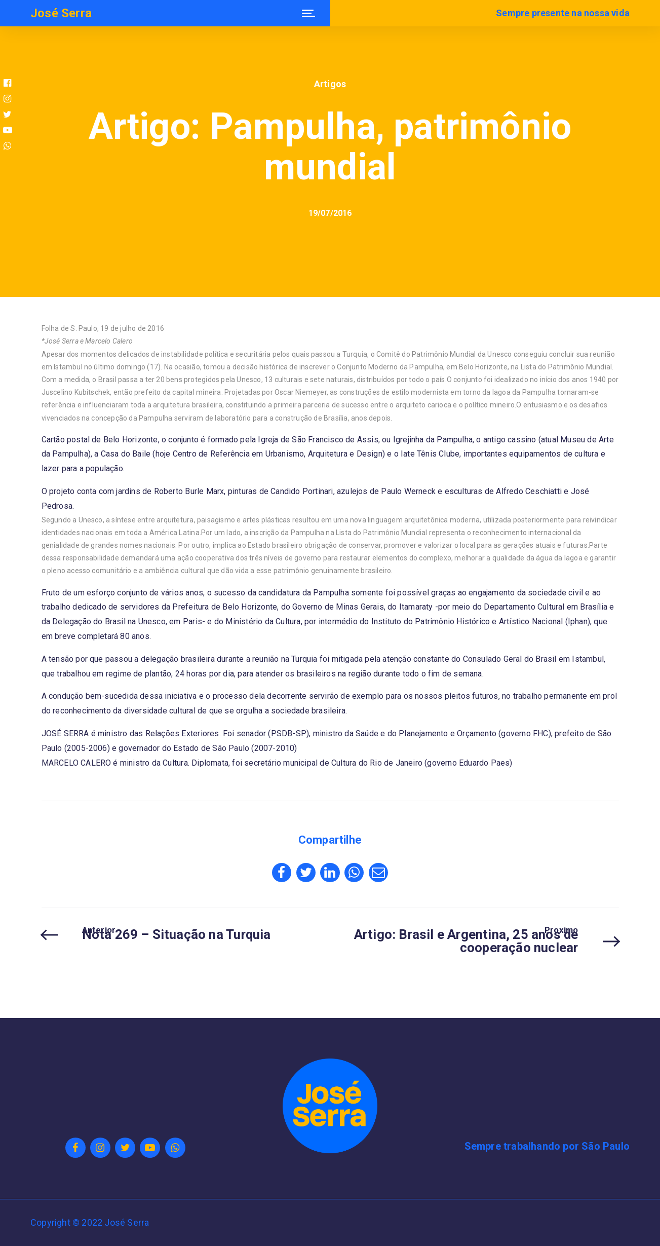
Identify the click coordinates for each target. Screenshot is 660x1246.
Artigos (330, 84)
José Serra (61, 13)
